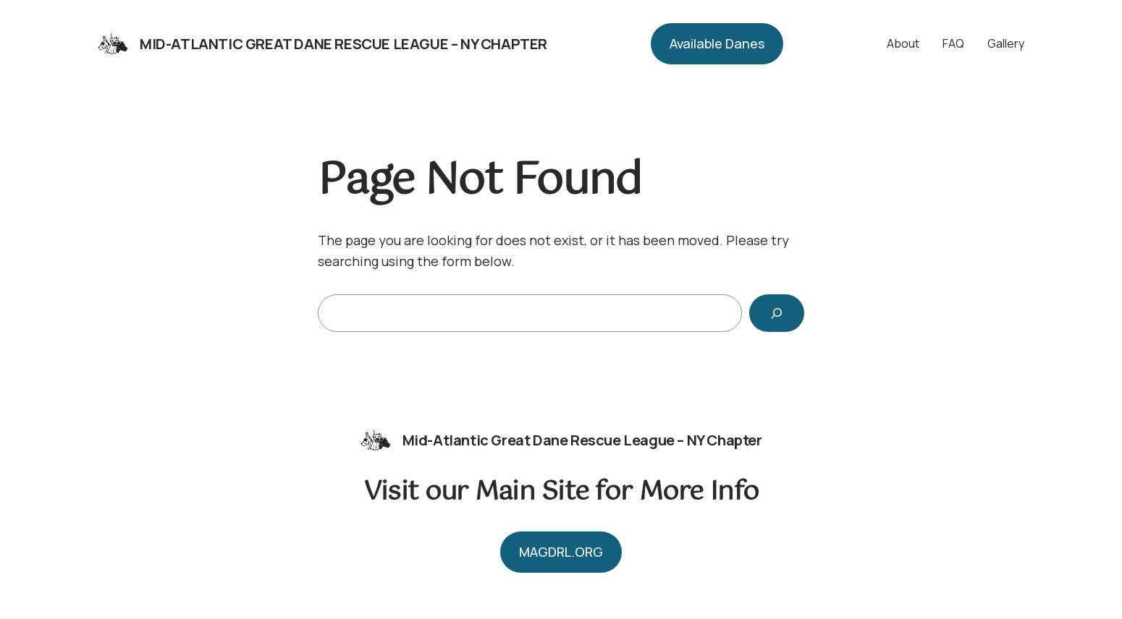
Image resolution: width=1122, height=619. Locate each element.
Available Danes (717, 43)
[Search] (776, 313)
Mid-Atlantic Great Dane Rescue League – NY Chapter (343, 44)
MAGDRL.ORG (561, 551)
